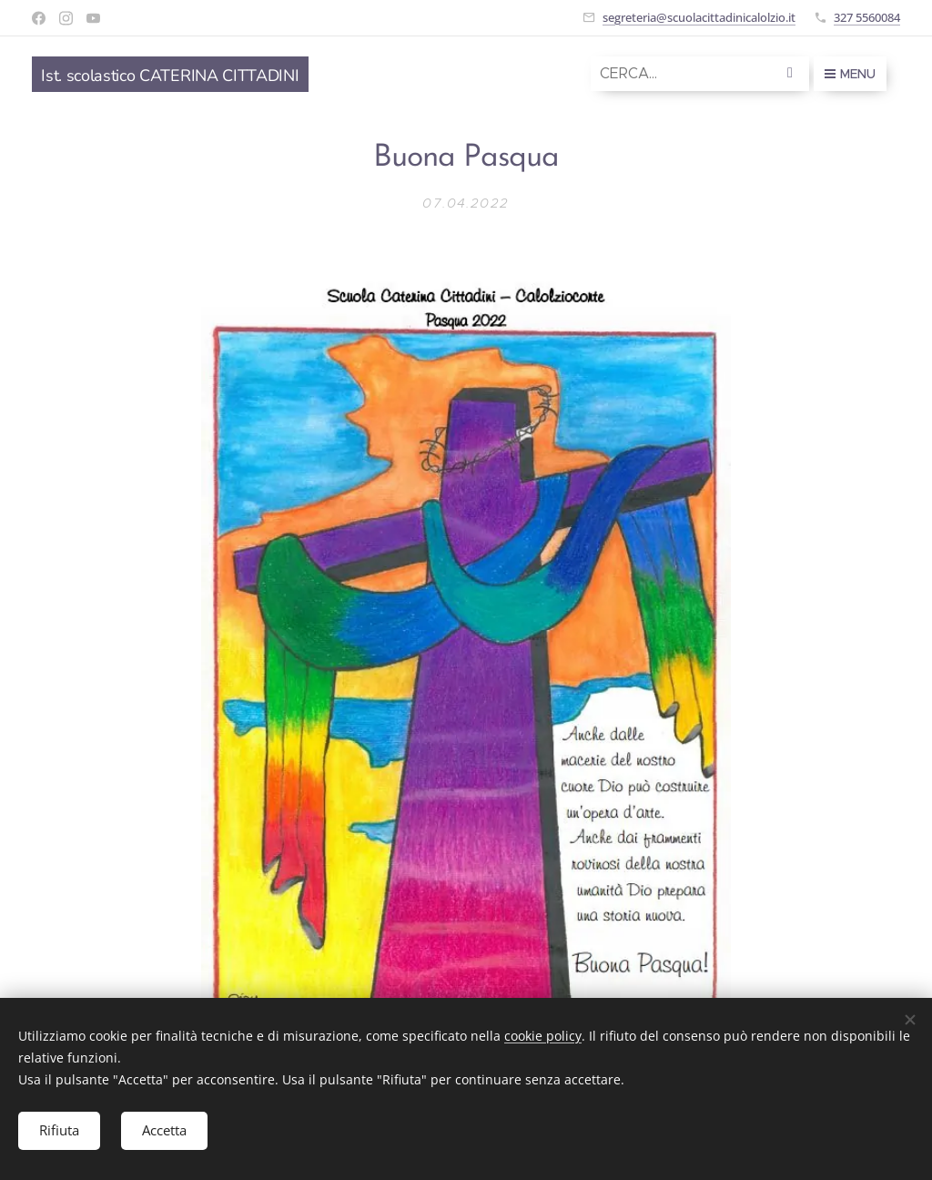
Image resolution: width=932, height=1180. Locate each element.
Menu (850, 74)
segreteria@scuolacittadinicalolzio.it (699, 17)
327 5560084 (867, 17)
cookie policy (543, 1034)
